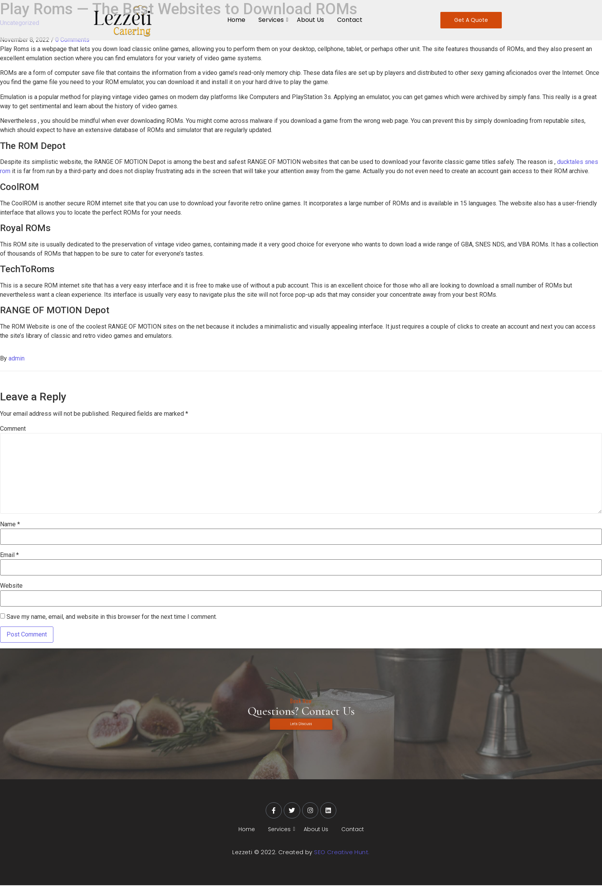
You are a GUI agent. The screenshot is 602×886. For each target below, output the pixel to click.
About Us (310, 19)
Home (236, 19)
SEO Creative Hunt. (341, 853)
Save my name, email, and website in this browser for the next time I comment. (112, 617)
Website (11, 586)
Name (10, 524)
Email (9, 555)
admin (16, 358)
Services (272, 19)
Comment (13, 429)
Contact (349, 19)
